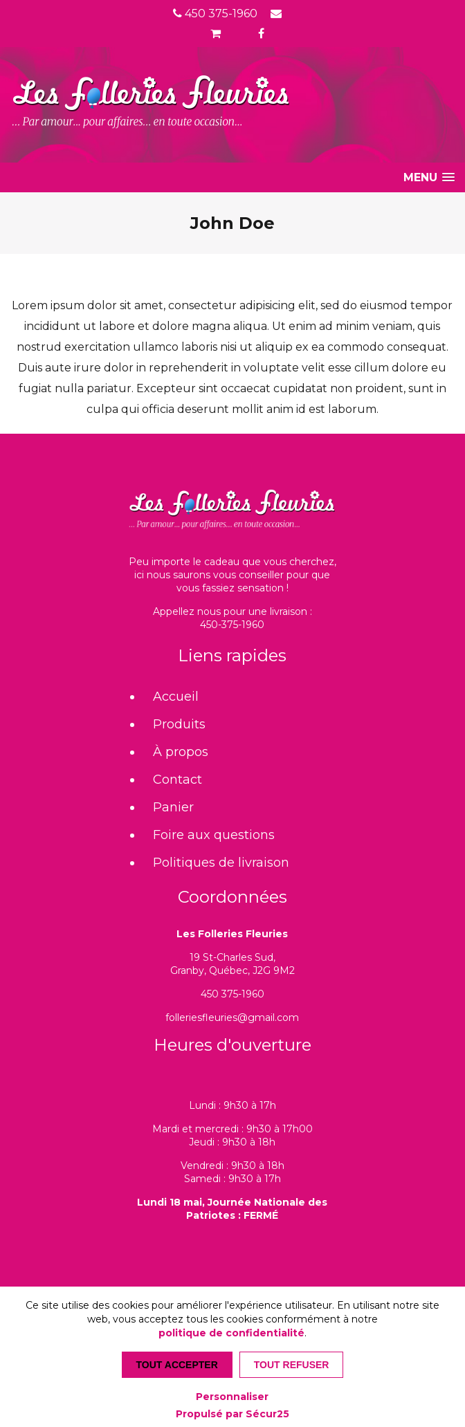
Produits (179, 724)
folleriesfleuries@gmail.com (232, 1017)
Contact (177, 779)
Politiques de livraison (221, 862)
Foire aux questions (214, 835)
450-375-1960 (232, 624)
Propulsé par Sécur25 (232, 1414)
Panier (173, 807)
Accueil (176, 696)
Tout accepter (177, 1364)
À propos (180, 751)
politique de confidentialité (231, 1333)
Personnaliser (232, 1396)
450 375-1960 (215, 13)
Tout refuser (291, 1364)
